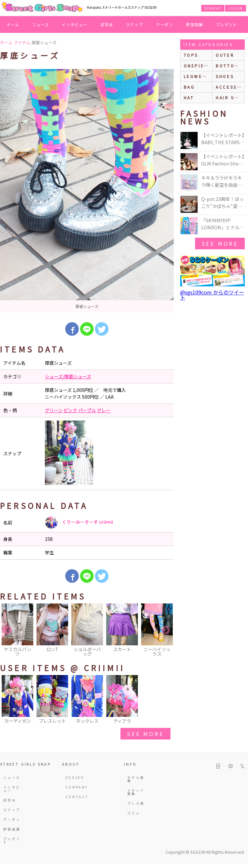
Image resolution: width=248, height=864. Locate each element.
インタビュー (74, 24)
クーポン (164, 24)
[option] (87, 191)
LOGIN (235, 8)
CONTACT (74, 796)
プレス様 (135, 803)
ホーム (12, 24)
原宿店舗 (194, 24)
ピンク (70, 410)
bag (189, 87)
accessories (230, 87)
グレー (103, 410)
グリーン (54, 410)
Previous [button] (8, 630)
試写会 (106, 24)
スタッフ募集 (135, 792)
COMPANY (74, 787)
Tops (191, 55)
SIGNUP (212, 8)
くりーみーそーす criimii (79, 522)
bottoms (229, 65)
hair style (230, 97)
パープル (87, 410)
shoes (225, 76)
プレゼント (226, 24)
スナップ (134, 24)
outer (225, 55)
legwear (197, 76)
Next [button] (165, 630)
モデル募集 (135, 779)
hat (189, 97)
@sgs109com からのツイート (212, 294)
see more (145, 734)
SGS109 (74, 777)
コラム (133, 812)
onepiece (198, 65)
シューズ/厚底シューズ (68, 376)
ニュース (40, 24)
